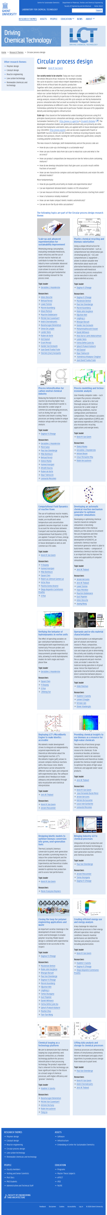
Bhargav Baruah (83, 321)
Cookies (61, 1206)
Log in (81, 1206)
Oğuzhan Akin (82, 314)
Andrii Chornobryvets (49, 321)
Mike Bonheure (47, 453)
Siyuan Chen (45, 575)
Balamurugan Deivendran (51, 324)
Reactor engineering (15, 74)
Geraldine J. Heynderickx (50, 287)
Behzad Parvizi (46, 300)
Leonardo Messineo (48, 478)
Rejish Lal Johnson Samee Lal (52, 578)
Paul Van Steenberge (85, 304)
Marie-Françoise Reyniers (51, 891)
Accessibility (72, 1206)
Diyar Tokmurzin (83, 353)
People (7, 1165)
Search (99, 10)
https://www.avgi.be (57, 129)
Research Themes (17, 52)
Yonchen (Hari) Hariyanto (51, 352)
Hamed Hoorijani (47, 464)
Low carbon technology (16, 78)
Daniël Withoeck (83, 332)
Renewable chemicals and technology (17, 84)
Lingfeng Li (81, 318)
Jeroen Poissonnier (48, 807)
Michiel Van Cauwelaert (50, 318)
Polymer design (13, 66)
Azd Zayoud (45, 338)
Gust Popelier (82, 596)
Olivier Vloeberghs (84, 706)
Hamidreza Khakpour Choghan (89, 356)
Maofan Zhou (46, 1010)
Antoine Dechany (47, 1104)
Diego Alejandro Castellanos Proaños (50, 591)
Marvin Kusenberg (48, 307)
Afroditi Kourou (47, 467)
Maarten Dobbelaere (49, 314)
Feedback (42, 1206)
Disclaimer (52, 1206)
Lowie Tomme (46, 304)
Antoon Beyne (82, 453)
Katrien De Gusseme (85, 800)
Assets (58, 1132)
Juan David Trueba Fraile (50, 349)
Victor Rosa (45, 582)
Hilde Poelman (82, 686)
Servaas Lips (81, 702)
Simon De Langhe (47, 328)
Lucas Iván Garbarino (85, 803)
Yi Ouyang (45, 564)
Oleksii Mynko (46, 460)
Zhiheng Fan (46, 691)
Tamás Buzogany (83, 877)
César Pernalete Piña (85, 456)
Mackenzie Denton (84, 300)
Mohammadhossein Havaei (87, 328)
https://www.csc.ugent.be (69, 121)
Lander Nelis (46, 331)
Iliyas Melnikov (82, 589)
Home (3, 52)
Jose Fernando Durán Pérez (87, 793)
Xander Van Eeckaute (49, 345)
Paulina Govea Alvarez (49, 585)
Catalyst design (13, 70)
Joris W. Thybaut (83, 569)
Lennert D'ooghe (83, 699)
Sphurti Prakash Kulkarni (86, 346)
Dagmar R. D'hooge (84, 287)
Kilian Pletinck (46, 311)
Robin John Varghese (85, 311)
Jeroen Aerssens (83, 579)
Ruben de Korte (47, 335)
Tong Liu (44, 1111)
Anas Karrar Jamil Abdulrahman (89, 335)
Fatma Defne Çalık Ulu (85, 342)
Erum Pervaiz (46, 342)
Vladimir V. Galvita (84, 695)
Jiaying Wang (82, 603)
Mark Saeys (45, 446)
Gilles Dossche (46, 297)
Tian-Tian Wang (47, 1014)
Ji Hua (43, 595)
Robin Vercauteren (84, 460)
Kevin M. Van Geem (55, 68)
